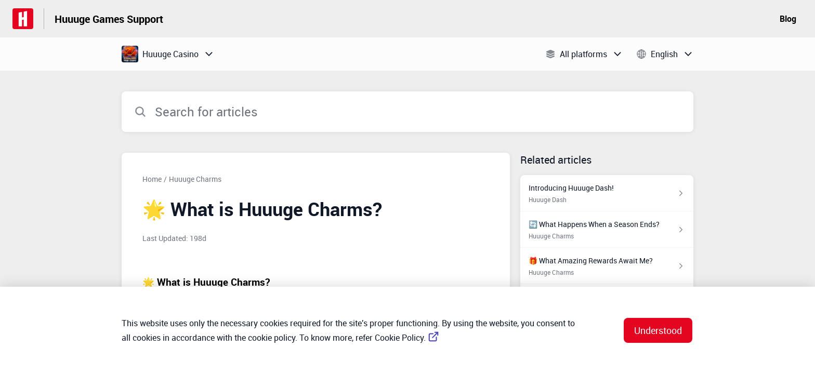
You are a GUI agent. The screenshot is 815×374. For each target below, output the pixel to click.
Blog (788, 18)
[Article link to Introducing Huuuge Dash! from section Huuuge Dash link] (606, 193)
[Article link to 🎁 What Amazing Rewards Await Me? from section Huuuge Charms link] (606, 266)
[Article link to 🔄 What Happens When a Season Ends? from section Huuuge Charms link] (606, 229)
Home (152, 179)
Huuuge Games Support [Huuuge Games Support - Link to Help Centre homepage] (109, 19)
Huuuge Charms (195, 179)
